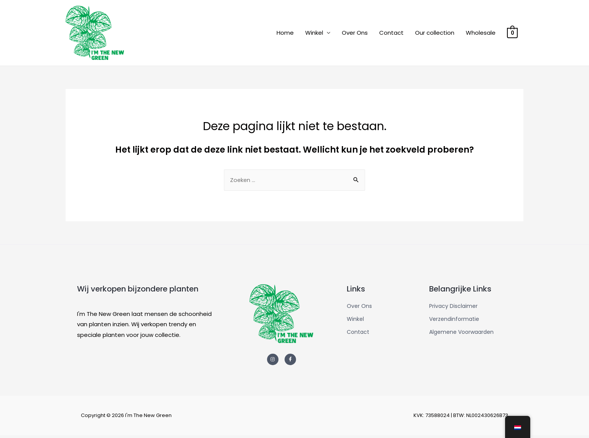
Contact (392, 34)
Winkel (314, 34)
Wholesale (481, 34)
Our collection (435, 34)
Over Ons (355, 34)
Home (285, 34)
